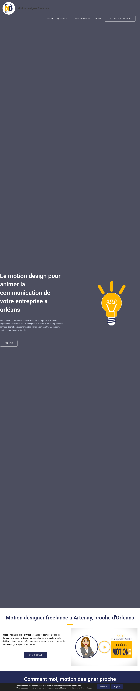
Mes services (81, 18)
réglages (88, 688)
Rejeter (117, 687)
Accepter (103, 687)
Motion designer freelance (33, 8)
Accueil (50, 18)
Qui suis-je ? (63, 18)
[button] (120, 19)
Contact (97, 18)
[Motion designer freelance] (9, 8)
